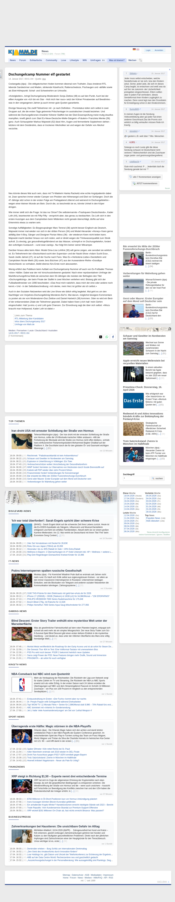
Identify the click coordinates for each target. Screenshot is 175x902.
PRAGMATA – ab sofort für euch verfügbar (46, 658)
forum (167, 188)
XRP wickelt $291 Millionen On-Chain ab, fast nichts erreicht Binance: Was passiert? (65, 810)
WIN (85, 60)
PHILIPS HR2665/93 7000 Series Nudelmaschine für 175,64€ (55, 599)
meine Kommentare (147, 535)
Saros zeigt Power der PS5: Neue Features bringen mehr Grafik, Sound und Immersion (66, 655)
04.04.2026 (151, 498)
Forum (22, 60)
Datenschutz (77, 875)
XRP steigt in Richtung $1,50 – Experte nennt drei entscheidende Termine (59, 776)
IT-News (14, 561)
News (13, 60)
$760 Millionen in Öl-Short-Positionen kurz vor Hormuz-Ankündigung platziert (62, 799)
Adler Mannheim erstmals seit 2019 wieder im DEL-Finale (53, 752)
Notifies (167, 535)
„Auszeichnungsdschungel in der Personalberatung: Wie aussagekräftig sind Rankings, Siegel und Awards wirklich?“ (80, 860)
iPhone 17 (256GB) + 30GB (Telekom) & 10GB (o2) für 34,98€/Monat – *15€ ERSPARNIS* (68, 596)
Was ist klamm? (117, 60)
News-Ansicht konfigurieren (158, 532)
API (105, 878)
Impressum (108, 875)
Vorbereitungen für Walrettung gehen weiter (47, 482)
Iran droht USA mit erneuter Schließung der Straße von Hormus (52, 430)
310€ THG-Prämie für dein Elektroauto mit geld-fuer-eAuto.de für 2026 (59, 593)
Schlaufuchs (36, 60)
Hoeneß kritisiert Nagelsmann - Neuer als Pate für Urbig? (53, 760)
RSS (111, 878)
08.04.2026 (129, 526)
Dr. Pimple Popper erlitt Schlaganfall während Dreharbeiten (54, 702)
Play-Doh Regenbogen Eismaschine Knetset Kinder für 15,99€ (55, 555)
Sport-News (17, 716)
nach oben (162, 881)
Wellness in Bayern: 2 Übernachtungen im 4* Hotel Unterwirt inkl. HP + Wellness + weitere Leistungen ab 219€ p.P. (79, 552)
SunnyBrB (134, 109)
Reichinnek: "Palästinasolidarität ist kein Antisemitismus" (52, 455)
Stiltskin (133, 73)
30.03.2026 (151, 512)
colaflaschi (134, 161)
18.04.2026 (129, 496)
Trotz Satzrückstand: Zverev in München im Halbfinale (51, 757)
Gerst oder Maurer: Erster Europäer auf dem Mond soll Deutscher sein (59, 479)
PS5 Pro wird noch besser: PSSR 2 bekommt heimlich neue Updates (58, 652)
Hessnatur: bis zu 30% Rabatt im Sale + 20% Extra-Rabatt (53, 549)
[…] (45, 448)
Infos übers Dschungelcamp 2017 (30, 321)
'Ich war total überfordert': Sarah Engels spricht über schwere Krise (55, 520)
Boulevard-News (20, 511)
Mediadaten (96, 875)
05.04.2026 (151, 496)
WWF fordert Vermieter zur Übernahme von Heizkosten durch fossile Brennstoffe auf (65, 467)
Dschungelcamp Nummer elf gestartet (39, 74)
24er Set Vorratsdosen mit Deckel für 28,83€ (47, 543)
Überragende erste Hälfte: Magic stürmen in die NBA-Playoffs (51, 726)
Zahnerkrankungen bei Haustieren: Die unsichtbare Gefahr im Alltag (55, 826)
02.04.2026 (151, 504)
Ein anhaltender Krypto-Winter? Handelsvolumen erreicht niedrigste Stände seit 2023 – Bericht (70, 805)
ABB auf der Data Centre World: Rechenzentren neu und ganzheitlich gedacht (62, 857)
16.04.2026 (129, 501)
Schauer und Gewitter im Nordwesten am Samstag (50, 458)
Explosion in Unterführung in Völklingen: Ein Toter (49, 461)
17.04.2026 (129, 498)
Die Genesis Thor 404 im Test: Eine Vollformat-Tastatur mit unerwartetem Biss (62, 649)
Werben (132, 60)
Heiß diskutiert (152, 521)
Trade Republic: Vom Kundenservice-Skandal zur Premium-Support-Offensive (62, 808)
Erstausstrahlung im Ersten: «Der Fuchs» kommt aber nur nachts (56, 699)
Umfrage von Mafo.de (24, 324)
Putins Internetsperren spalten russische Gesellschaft (46, 570)
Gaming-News (18, 611)
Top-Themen (17, 421)
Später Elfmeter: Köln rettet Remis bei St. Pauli (48, 749)
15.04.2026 (129, 504)
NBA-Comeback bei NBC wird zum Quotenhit (40, 674)
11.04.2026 (129, 518)
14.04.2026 (129, 506)
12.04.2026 (129, 515)
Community (51, 60)
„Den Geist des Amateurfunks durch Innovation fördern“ (52, 851)
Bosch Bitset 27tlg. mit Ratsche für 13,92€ (46, 602)
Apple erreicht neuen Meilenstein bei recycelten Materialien (144, 362)
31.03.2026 (151, 509)
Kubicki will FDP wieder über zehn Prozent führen (49, 470)
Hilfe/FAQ (97, 878)
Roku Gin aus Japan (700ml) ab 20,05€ (45, 546)
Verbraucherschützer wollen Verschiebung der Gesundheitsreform (57, 464)
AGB (87, 875)
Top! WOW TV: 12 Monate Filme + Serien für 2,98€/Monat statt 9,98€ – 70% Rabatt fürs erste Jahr (72, 704)
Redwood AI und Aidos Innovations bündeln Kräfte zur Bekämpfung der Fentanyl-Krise (143, 416)
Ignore (159, 535)
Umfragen (97, 60)
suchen (157, 478)
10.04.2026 (129, 521)
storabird (134, 131)
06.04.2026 (129, 531)
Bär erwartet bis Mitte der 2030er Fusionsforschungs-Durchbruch (56, 476)
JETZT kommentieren (145, 183)
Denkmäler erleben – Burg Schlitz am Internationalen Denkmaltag (57, 849)
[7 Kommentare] (16, 336)
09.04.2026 (129, 523)
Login (148, 50)
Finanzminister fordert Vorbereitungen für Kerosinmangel (53, 473)
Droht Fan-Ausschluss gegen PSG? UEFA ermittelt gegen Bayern (57, 755)
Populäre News (153, 518)
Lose (63, 60)
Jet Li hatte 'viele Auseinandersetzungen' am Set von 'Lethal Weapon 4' (59, 710)
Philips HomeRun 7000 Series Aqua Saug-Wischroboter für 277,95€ (58, 605)
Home (65, 878)
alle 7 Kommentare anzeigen (145, 176)
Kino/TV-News (18, 664)
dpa (44, 79)
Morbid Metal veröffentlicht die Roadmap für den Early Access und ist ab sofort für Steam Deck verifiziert (74, 646)
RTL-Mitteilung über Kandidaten (29, 318)
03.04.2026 (151, 501)
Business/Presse (20, 816)
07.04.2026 (129, 529)
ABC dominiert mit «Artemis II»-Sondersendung (48, 707)
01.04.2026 (151, 506)
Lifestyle (74, 60)
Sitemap (66, 875)
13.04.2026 (129, 509)
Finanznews (17, 766)
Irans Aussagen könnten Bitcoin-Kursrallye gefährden (51, 802)
